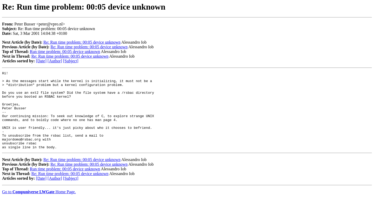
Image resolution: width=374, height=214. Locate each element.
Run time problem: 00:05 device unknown (65, 51)
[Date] (41, 61)
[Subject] (70, 61)
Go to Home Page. (39, 207)
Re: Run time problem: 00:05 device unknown (82, 42)
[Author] (55, 61)
